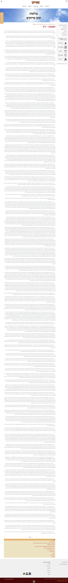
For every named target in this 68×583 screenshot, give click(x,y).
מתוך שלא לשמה (51, 545)
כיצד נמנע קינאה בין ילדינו (49, 548)
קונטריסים (48, 566)
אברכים (34, 24)
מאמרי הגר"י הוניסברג (40, 24)
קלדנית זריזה (64, 562)
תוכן (48, 24)
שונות (49, 574)
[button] (2, 1)
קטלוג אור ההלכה (46, 562)
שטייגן (41, 6)
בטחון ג (53, 556)
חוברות (49, 568)
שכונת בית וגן (64, 35)
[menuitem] (47, 6)
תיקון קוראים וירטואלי (63, 25)
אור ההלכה (35, 6)
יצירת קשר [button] (2, 18)
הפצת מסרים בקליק (63, 564)
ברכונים (48, 570)
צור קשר (24, 6)
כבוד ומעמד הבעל (51, 550)
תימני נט (65, 31)
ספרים (49, 564)
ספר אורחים (64, 33)
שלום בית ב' (52, 541)
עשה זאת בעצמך (64, 29)
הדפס (29, 537)
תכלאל (29, 6)
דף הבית (47, 6)
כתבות (45, 24)
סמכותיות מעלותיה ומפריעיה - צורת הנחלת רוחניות (44, 543)
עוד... (54, 539)
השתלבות (52, 555)
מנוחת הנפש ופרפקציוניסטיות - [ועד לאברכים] (45, 546)
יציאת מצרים (52, 551)
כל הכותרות (65, 27)
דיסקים (48, 572)
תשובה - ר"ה (49, 26)
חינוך (53, 553)
